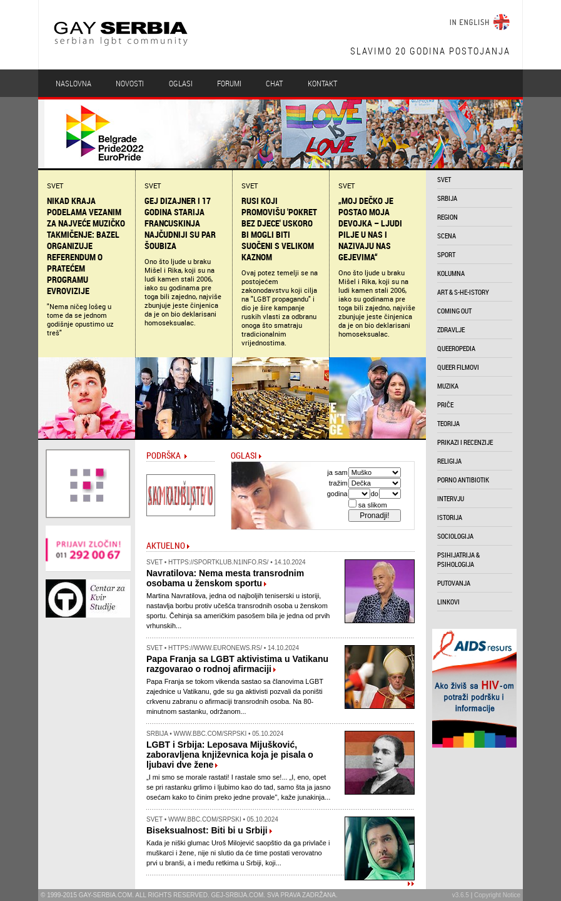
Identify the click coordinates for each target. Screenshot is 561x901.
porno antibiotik (463, 479)
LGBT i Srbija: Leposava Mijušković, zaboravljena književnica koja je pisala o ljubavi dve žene (229, 755)
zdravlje (451, 329)
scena (446, 235)
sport (446, 254)
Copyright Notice (497, 895)
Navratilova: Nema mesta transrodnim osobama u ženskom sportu (225, 578)
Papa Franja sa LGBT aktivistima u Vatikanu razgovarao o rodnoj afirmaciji (237, 664)
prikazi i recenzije (465, 442)
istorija (449, 517)
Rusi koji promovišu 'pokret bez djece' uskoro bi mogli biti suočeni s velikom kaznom (279, 229)
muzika (447, 385)
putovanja (453, 583)
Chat (274, 83)
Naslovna (73, 83)
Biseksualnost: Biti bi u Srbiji (207, 830)
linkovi (448, 601)
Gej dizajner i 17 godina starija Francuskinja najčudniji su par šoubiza (180, 223)
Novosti (130, 83)
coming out (454, 310)
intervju (450, 498)
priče (445, 404)
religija (449, 461)
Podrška (163, 455)
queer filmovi (458, 367)
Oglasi (181, 83)
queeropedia (456, 348)
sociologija (455, 536)
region (447, 216)
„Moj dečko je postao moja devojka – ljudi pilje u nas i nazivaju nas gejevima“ (370, 229)
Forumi (229, 83)
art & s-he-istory (463, 292)
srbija (447, 198)
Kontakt (322, 83)
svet (444, 179)
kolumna (451, 273)
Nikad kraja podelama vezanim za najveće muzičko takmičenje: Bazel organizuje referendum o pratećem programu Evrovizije (86, 246)
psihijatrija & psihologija (458, 559)
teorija (448, 423)
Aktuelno (165, 545)
